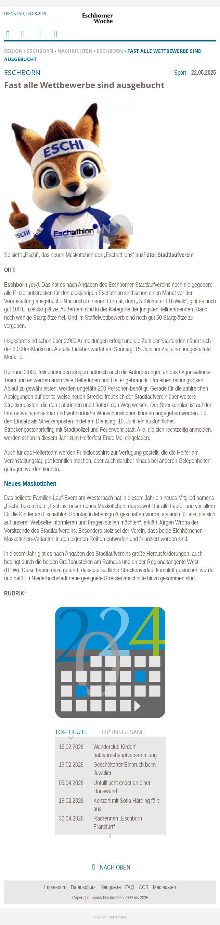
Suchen (38, 38)
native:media (117, 917)
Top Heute (71, 732)
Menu (22, 38)
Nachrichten (74, 51)
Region (13, 51)
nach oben (114, 867)
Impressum (55, 887)
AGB (143, 887)
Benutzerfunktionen (55, 38)
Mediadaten (164, 887)
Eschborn (40, 51)
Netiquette (111, 887)
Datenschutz (83, 887)
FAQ (129, 887)
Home (7, 38)
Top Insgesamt (122, 732)
